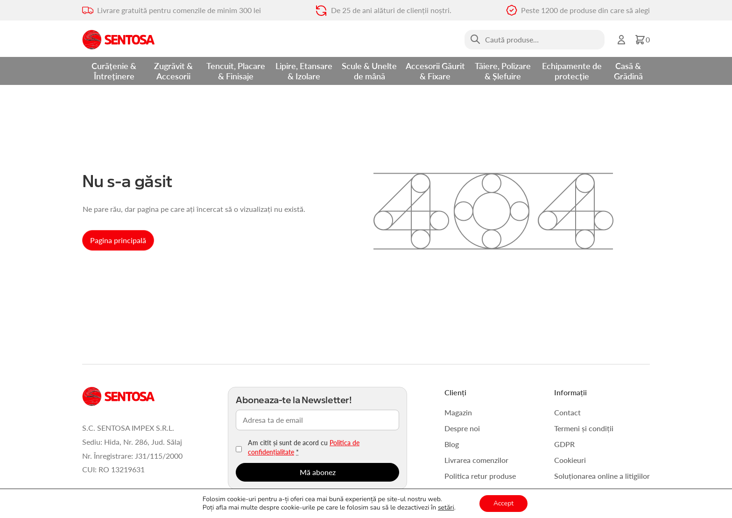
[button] (642, 39)
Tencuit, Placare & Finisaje (235, 71)
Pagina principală (118, 240)
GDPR (564, 444)
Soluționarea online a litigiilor (602, 475)
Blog (451, 444)
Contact (567, 412)
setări (446, 508)
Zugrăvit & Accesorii (173, 71)
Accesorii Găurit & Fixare (435, 71)
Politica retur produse (480, 475)
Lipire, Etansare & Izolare (303, 71)
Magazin (458, 412)
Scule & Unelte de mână (369, 71)
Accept (503, 503)
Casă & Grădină (628, 71)
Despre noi (462, 428)
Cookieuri (570, 460)
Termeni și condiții (583, 428)
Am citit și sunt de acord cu (303, 447)
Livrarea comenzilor (476, 460)
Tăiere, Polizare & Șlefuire (503, 71)
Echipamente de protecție (572, 71)
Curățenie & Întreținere (114, 71)
